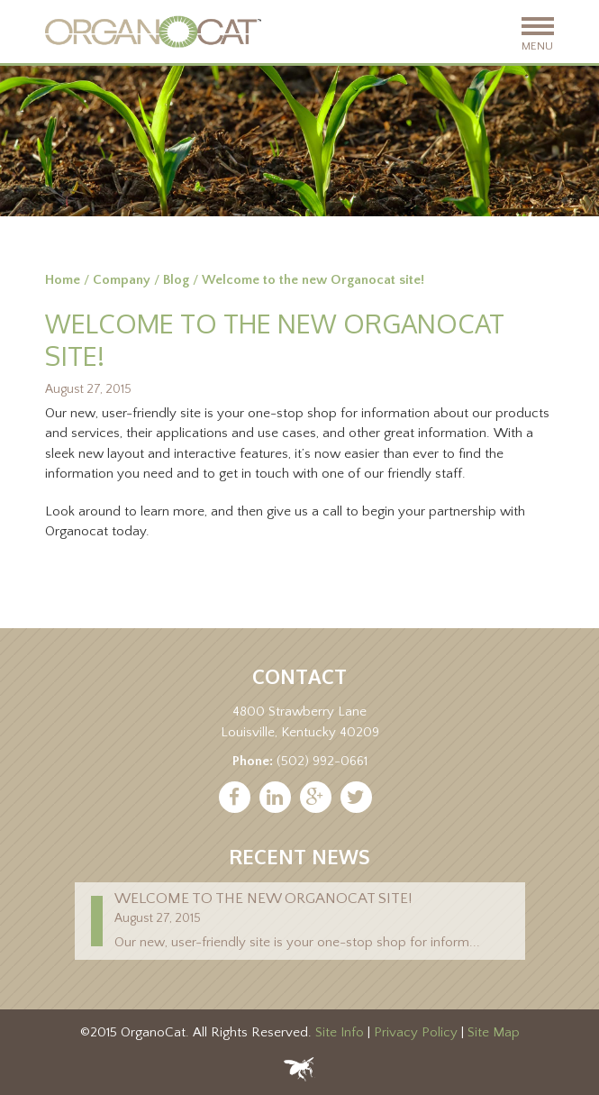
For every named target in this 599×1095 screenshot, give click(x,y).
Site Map (493, 1032)
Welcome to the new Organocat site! (263, 898)
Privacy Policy (416, 1032)
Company (121, 279)
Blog (176, 279)
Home (62, 279)
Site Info (339, 1032)
